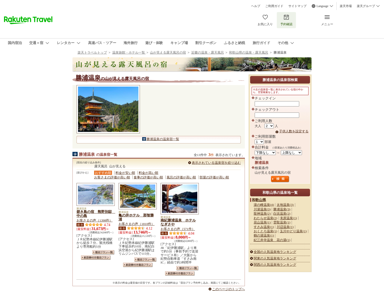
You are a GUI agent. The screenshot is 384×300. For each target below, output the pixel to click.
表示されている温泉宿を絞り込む (216, 163)
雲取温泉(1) (281, 222)
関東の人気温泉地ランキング (275, 258)
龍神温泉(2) (262, 213)
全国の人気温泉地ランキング (275, 252)
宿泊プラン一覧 (103, 252)
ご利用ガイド (274, 6)
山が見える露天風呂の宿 (168, 52)
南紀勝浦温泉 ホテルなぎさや (178, 222)
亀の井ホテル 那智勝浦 (136, 217)
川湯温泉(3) (262, 209)
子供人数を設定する (294, 131)
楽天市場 (346, 6)
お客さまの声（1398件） (94, 220)
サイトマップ (297, 6)
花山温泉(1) (262, 222)
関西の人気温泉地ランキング (275, 265)
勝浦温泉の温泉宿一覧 (162, 139)
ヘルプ (255, 6)
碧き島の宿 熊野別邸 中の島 (95, 214)
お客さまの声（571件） (178, 229)
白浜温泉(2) (281, 213)
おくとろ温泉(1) (265, 231)
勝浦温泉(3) (281, 209)
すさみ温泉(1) (264, 227)
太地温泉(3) (285, 205)
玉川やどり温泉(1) (293, 231)
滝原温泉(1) (288, 218)
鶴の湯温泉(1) (264, 235)
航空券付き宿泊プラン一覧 (95, 257)
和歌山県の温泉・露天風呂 (248, 52)
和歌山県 (259, 200)
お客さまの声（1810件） (137, 224)
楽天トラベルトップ (92, 52)
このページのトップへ (228, 289)
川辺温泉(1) (285, 227)
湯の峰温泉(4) (264, 205)
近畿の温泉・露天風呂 (207, 52)
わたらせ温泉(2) (265, 218)
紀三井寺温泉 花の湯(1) (272, 240)
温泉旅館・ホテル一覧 (129, 52)
